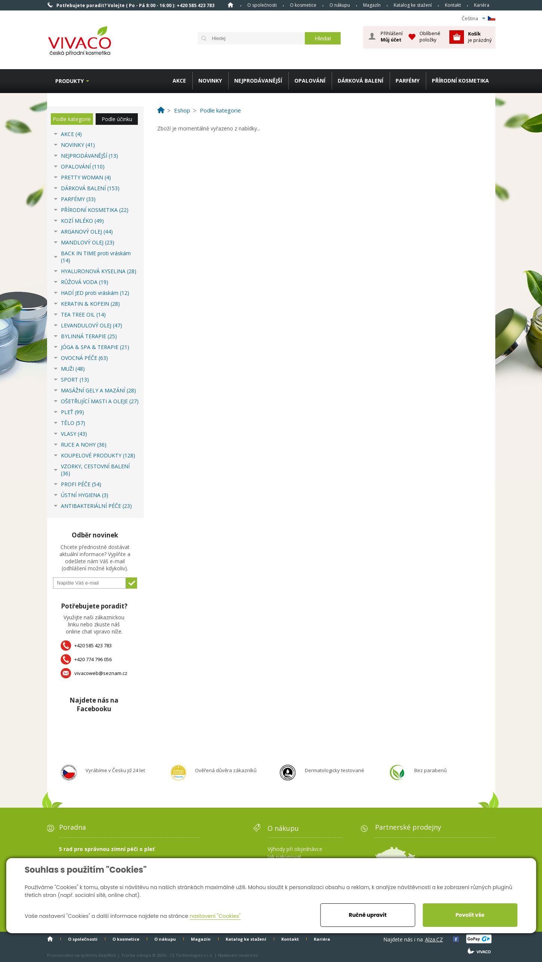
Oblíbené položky (429, 36)
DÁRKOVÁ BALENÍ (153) (90, 188)
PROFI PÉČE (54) (81, 484)
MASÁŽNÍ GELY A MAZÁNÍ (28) (98, 390)
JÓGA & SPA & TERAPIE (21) (95, 347)
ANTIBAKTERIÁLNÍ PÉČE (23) (96, 505)
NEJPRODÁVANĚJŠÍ (258, 80)
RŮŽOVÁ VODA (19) (84, 282)
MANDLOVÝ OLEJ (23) (87, 242)
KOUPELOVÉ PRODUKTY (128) (98, 455)
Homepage (230, 4)
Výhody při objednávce (294, 848)
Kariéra (481, 5)
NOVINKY (210, 80)
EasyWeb (107, 955)
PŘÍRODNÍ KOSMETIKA (460, 80)
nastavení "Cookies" (215, 916)
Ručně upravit (368, 915)
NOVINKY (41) (78, 144)
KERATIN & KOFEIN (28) (90, 303)
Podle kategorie (72, 119)
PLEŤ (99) (72, 412)
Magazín (372, 5)
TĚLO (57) (73, 422)
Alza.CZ (434, 939)
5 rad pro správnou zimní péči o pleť (107, 848)
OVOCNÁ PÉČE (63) (84, 357)
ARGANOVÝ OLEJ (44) (87, 231)
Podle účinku (117, 119)
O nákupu (339, 5)
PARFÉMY (407, 80)
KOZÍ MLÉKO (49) (82, 220)
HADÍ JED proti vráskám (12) (95, 292)
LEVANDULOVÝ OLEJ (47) (91, 325)
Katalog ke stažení (413, 5)
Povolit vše (469, 915)
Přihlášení (392, 36)
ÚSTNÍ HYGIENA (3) (84, 495)
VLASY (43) (74, 433)
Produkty (69, 80)
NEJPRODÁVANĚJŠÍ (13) (89, 155)
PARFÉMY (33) (78, 199)
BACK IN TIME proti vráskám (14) (96, 257)
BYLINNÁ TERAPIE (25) (89, 336)
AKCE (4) (71, 134)
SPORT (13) (75, 379)
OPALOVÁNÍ (309, 80)
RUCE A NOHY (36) (83, 444)
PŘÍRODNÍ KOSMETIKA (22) (94, 209)
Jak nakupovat (284, 856)
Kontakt (453, 5)
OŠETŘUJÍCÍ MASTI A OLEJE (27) (100, 401)
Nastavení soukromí (238, 955)
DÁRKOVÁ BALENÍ (360, 80)
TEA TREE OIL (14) (83, 314)
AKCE (179, 80)
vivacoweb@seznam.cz (100, 673)
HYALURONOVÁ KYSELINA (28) (98, 271)
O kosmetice (303, 5)
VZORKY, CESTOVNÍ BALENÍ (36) (95, 470)
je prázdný (480, 37)
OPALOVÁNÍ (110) (83, 166)
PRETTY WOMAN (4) (86, 177)
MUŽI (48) (73, 368)
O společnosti (262, 5)
